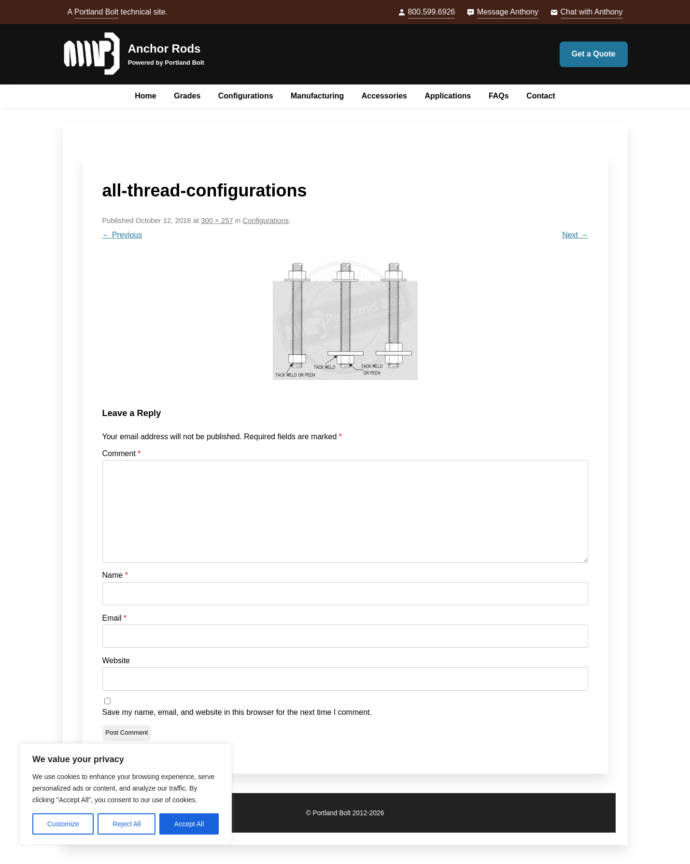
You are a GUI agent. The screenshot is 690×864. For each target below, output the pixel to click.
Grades (187, 96)
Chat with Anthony (592, 12)
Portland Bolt (96, 12)
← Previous (122, 235)
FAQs (499, 96)
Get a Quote (594, 54)
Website (116, 660)
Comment (121, 453)
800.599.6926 (431, 12)
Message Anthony (507, 12)
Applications (447, 96)
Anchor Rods (164, 48)
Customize (63, 824)
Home (145, 96)
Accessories (384, 96)
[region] (125, 794)
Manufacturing (317, 96)
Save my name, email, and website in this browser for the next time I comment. (237, 712)
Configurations (245, 96)
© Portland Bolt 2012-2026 (345, 813)
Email (114, 618)
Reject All (127, 824)
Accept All (189, 824)
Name (115, 575)
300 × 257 (217, 220)
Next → (575, 235)
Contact (540, 96)
